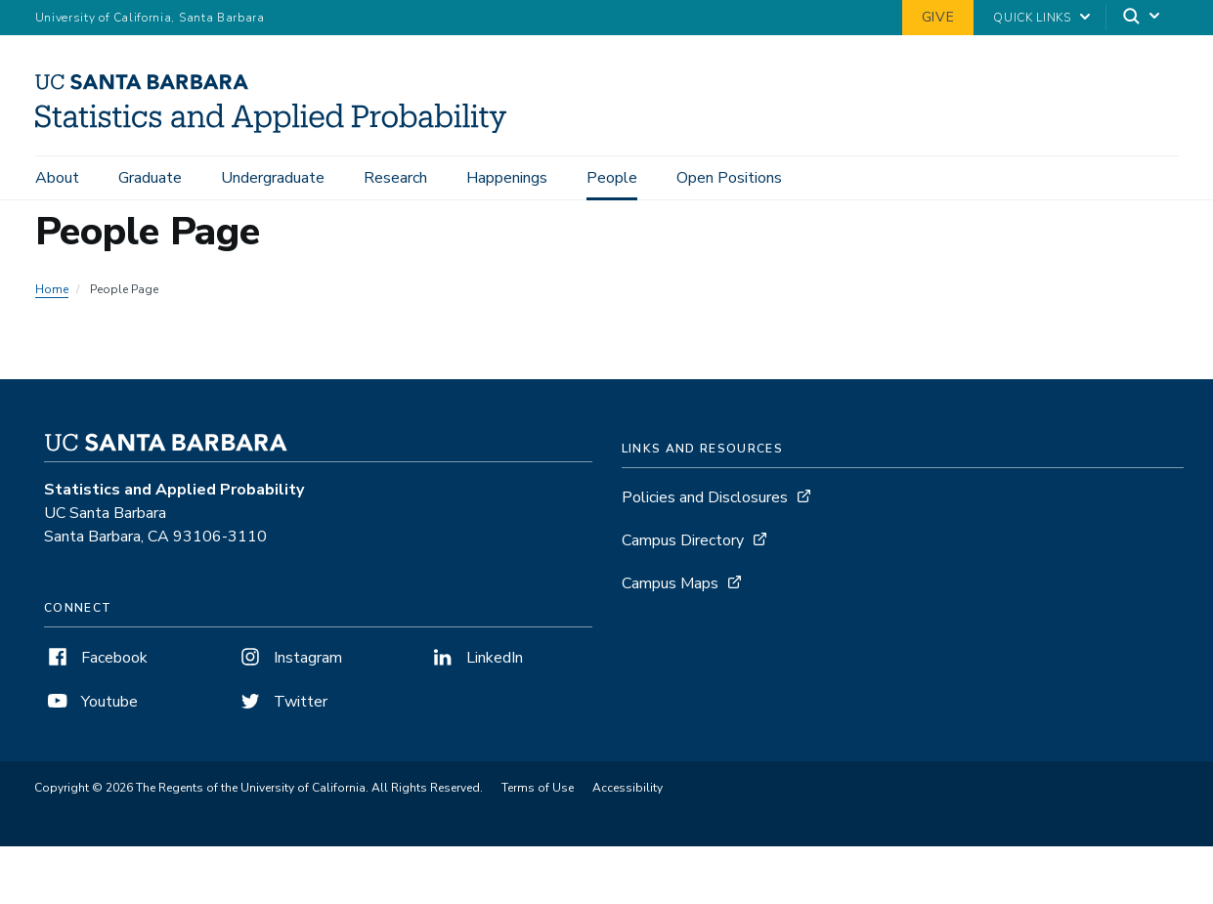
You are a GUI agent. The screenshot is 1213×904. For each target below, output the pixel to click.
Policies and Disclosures (705, 497)
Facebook (96, 657)
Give (938, 17)
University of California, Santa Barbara (150, 17)
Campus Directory (683, 540)
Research (395, 178)
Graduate (150, 178)
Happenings (506, 178)
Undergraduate (273, 178)
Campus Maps (670, 583)
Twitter (282, 701)
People (611, 178)
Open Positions (729, 178)
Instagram (289, 657)
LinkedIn (476, 657)
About (57, 178)
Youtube (91, 701)
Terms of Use (537, 788)
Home (51, 289)
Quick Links (1031, 17)
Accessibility (627, 788)
